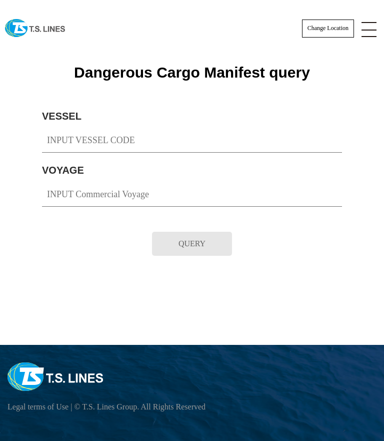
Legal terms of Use (38, 406)
